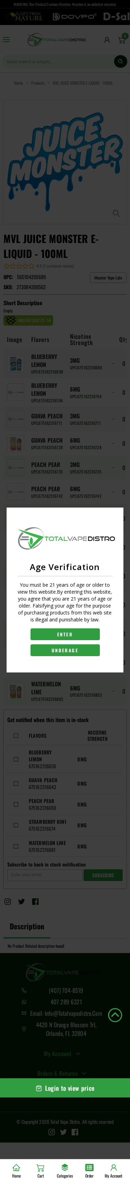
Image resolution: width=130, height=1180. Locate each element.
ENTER (65, 634)
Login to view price (65, 1088)
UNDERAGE (65, 650)
